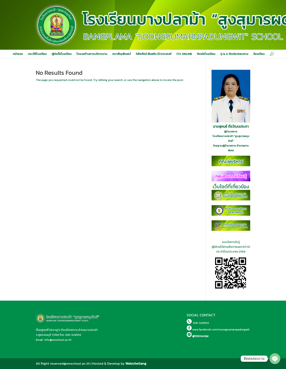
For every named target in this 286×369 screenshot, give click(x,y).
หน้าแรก (18, 53)
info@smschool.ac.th (57, 340)
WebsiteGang (135, 363)
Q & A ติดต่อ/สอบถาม (234, 53)
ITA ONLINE (184, 53)
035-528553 (73, 335)
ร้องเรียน (259, 53)
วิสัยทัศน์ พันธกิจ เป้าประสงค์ (153, 53)
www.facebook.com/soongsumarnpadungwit (220, 329)
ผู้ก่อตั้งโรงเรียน (62, 53)
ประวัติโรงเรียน (37, 53)
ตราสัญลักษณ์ (121, 53)
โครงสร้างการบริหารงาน (91, 53)
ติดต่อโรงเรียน (206, 53)
